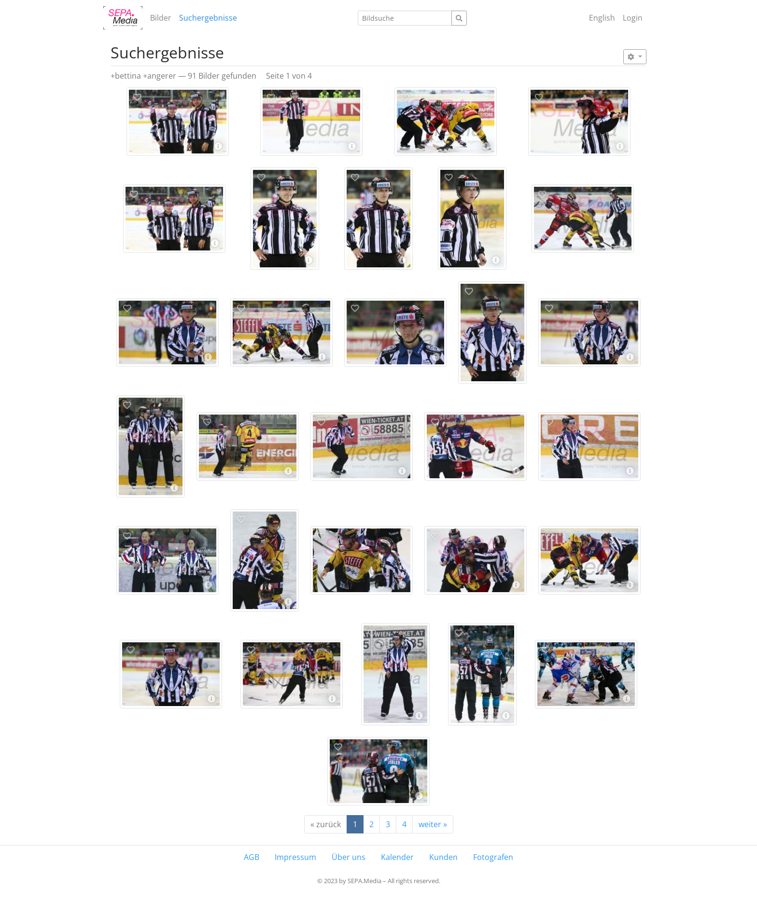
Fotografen (493, 857)
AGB (251, 857)
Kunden (443, 857)
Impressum (295, 857)
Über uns (348, 857)
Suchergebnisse (208, 18)
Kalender (397, 857)
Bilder (160, 18)
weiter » (433, 824)
